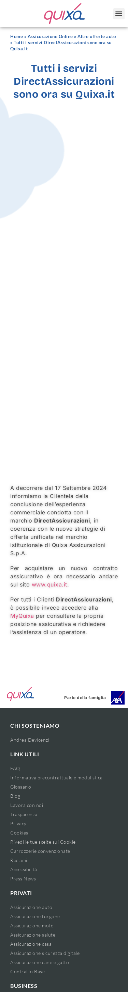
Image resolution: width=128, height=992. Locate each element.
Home (16, 36)
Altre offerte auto (96, 36)
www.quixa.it (49, 584)
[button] (119, 13)
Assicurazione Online (50, 36)
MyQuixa (22, 615)
